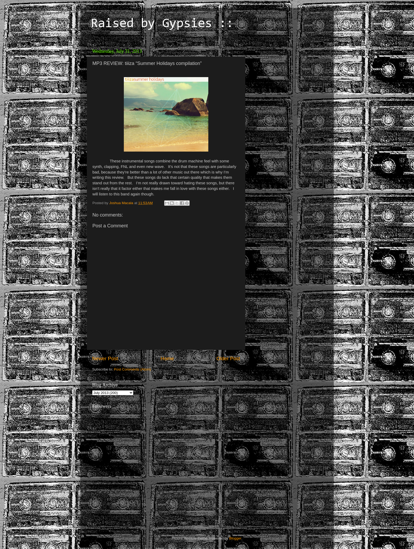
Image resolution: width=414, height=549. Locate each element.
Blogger (235, 538)
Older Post (228, 358)
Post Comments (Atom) (132, 369)
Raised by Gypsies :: (162, 24)
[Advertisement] (285, 79)
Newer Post (105, 358)
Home (167, 358)
